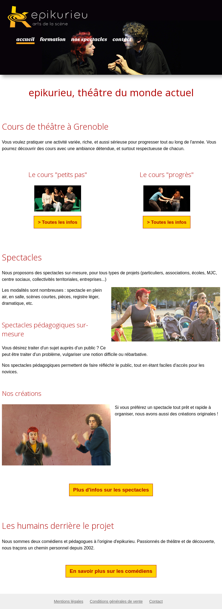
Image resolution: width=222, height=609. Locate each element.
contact (122, 39)
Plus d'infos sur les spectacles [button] (111, 490)
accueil (25, 39)
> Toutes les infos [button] (57, 222)
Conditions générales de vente (116, 601)
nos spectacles (89, 39)
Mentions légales (68, 601)
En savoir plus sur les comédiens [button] (111, 571)
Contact (156, 601)
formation (53, 39)
